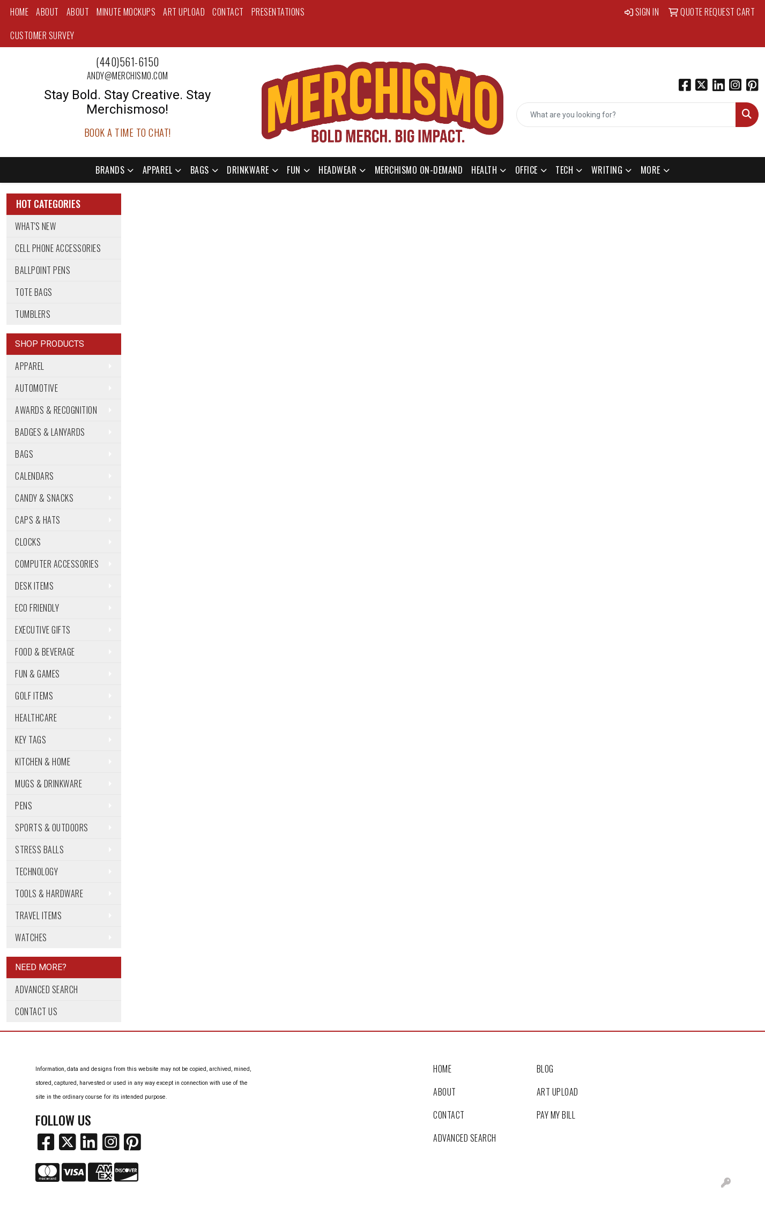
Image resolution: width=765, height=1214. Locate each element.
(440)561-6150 (127, 62)
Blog (545, 1068)
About (47, 11)
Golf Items (34, 695)
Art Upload (184, 11)
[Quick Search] (626, 114)
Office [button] (526, 169)
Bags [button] (199, 169)
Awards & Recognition (56, 410)
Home (19, 11)
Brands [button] (109, 169)
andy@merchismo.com (127, 75)
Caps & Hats (38, 519)
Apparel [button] (158, 169)
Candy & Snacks (44, 497)
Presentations (278, 11)
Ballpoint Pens (42, 270)
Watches (31, 937)
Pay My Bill (556, 1114)
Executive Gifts (43, 629)
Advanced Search (46, 989)
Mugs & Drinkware (48, 783)
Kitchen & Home (42, 761)
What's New (35, 226)
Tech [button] (564, 169)
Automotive (36, 388)
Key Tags (30, 739)
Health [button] (484, 169)
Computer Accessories (57, 563)
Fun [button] (294, 169)
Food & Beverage (45, 651)
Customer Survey (42, 35)
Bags (24, 454)
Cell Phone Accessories (58, 248)
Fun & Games (37, 673)
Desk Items (34, 585)
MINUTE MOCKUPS (125, 11)
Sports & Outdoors (51, 827)
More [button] (650, 169)
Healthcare (36, 717)
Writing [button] (607, 169)
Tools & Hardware (49, 893)
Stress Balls (39, 849)
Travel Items (38, 915)
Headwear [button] (337, 169)
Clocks (28, 541)
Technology (36, 871)
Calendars (34, 476)
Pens (23, 805)
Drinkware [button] (248, 169)
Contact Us (36, 1011)
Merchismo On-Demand (419, 169)
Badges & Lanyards (50, 432)
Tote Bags (34, 292)
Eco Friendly (37, 607)
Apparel (29, 366)
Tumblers (32, 314)
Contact (228, 11)
